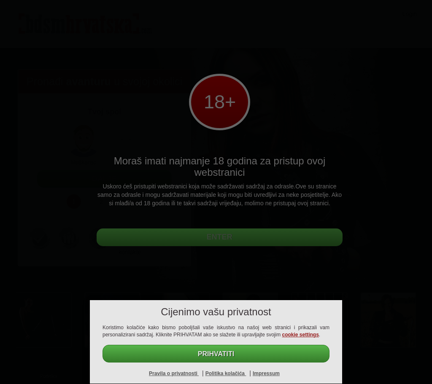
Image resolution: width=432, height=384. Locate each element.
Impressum (266, 373)
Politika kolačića (225, 373)
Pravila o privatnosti (174, 373)
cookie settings (300, 335)
